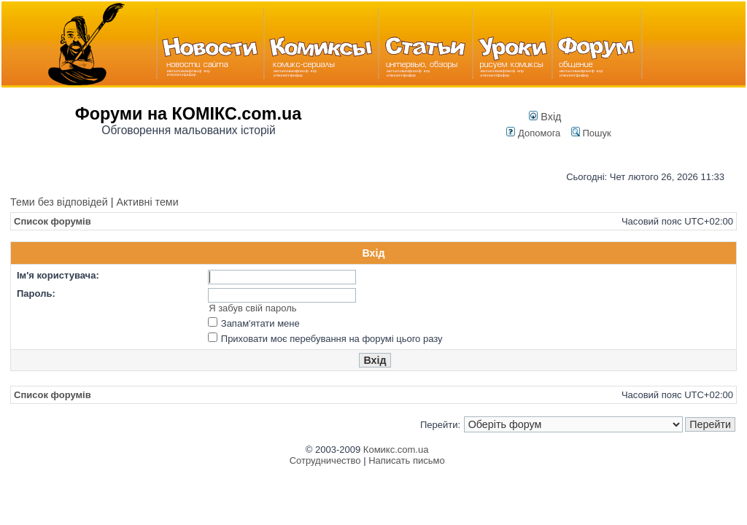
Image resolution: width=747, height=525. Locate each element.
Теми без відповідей (59, 202)
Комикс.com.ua (396, 449)
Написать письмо (406, 460)
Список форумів (52, 221)
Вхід (545, 116)
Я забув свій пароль (252, 308)
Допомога (533, 133)
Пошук (591, 133)
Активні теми (147, 202)
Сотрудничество (325, 460)
